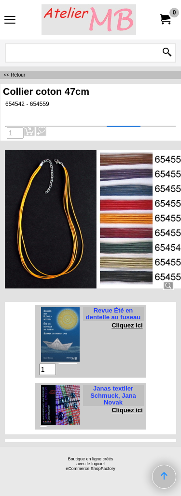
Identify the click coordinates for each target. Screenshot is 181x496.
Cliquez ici (126, 325)
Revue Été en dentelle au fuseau (113, 314)
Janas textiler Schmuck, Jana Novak (113, 395)
